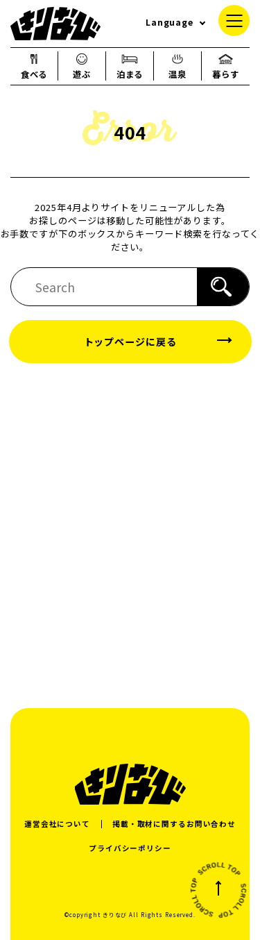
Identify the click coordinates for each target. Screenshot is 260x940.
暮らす (225, 66)
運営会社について (57, 824)
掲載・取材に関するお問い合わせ (174, 824)
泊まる (130, 66)
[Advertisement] (130, 535)
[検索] (223, 286)
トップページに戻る (130, 342)
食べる (34, 66)
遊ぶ (82, 66)
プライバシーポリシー (130, 848)
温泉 (177, 66)
